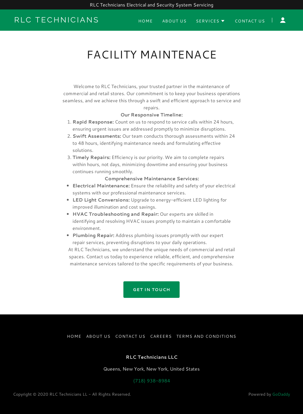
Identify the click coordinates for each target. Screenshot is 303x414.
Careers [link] (161, 336)
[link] (62, 20)
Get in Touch (151, 290)
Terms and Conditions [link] (206, 336)
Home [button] (74, 336)
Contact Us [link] (250, 21)
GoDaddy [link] (281, 394)
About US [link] (174, 21)
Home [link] (145, 21)
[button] (210, 21)
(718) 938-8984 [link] (151, 380)
